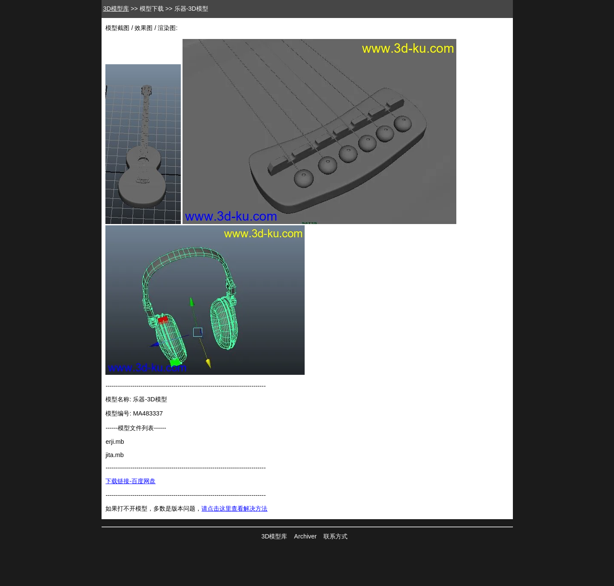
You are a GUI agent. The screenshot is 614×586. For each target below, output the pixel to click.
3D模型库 (116, 8)
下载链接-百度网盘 (130, 481)
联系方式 (335, 536)
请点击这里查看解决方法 (234, 508)
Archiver (305, 536)
